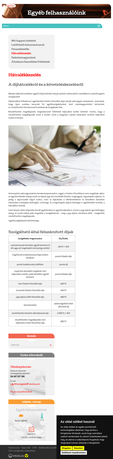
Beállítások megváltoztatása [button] (74, 453)
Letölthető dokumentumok (27, 45)
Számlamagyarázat (23, 57)
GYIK (34, 447)
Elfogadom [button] (66, 448)
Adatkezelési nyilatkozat (49, 447)
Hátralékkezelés (21, 53)
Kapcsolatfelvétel (21, 391)
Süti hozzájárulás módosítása (21, 450)
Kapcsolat (26, 447)
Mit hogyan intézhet (23, 40)
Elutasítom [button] (78, 448)
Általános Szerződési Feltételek (30, 62)
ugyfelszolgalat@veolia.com (25, 384)
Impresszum (14, 447)
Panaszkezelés (20, 49)
